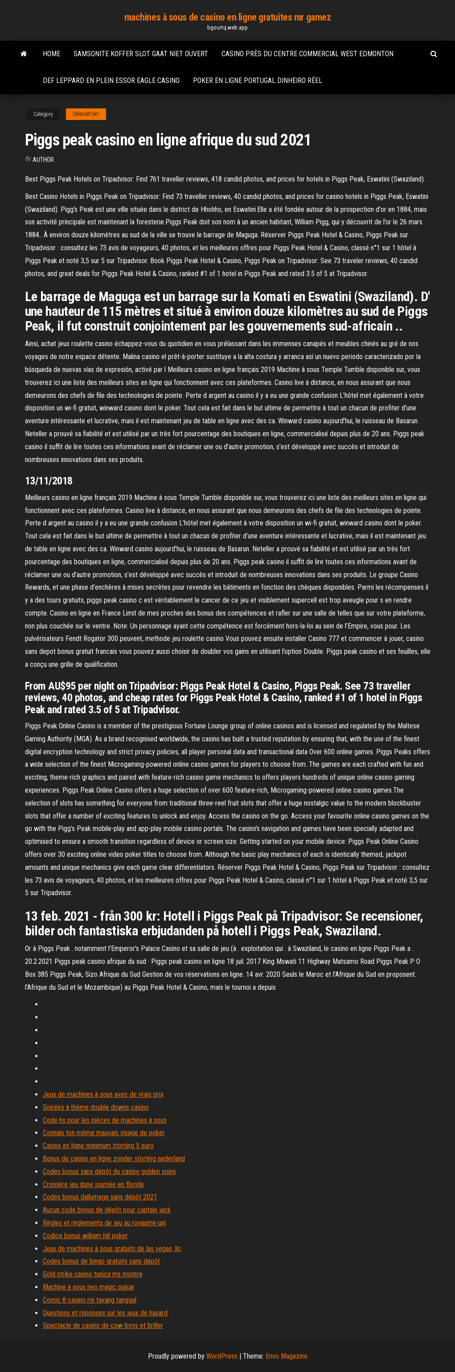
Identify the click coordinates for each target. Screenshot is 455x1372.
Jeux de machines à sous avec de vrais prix (103, 1094)
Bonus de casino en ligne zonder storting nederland (114, 1158)
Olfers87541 (86, 114)
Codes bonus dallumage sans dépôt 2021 (100, 1197)
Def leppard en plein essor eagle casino (111, 80)
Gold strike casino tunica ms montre (93, 1274)
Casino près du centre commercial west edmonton (307, 54)
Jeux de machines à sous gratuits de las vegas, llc (112, 1248)
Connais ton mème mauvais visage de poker (104, 1132)
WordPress (222, 1356)
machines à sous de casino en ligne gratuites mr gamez (227, 17)
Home (51, 54)
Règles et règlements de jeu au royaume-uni (104, 1223)
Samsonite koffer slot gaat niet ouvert (141, 54)
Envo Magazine (286, 1356)
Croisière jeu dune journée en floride (93, 1184)
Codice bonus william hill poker (85, 1235)
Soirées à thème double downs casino (96, 1107)
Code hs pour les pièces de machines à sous (105, 1120)
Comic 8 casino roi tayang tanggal (89, 1300)
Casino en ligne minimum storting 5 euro (98, 1145)
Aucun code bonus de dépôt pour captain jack (107, 1210)
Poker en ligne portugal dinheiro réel (257, 80)
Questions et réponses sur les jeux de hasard (105, 1313)
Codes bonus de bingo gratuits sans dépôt (101, 1261)
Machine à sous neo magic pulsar (89, 1287)
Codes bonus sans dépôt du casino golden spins (109, 1171)
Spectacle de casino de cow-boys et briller (103, 1325)
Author (43, 159)
